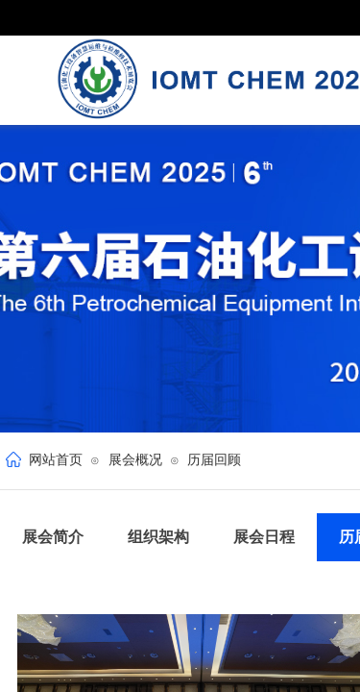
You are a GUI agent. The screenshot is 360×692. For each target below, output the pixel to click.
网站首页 (56, 460)
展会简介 (53, 537)
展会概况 (135, 460)
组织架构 (158, 537)
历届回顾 (214, 460)
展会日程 (264, 537)
